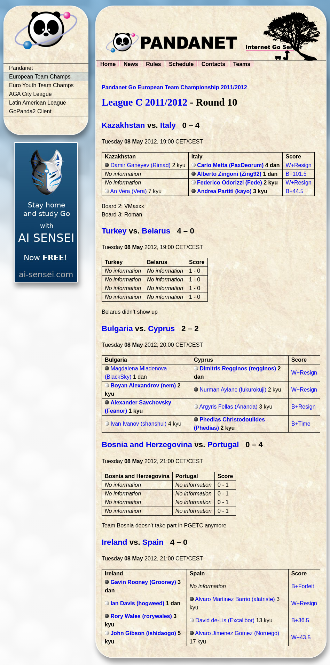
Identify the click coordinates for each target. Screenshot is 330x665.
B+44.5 (294, 191)
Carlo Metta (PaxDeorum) (230, 165)
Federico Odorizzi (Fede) (229, 183)
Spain (153, 542)
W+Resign (298, 165)
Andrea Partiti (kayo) (224, 191)
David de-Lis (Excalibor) (224, 620)
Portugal (223, 444)
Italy (168, 125)
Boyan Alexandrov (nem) (143, 385)
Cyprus (161, 328)
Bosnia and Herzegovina (147, 444)
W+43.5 (301, 637)
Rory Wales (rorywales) (141, 616)
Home (108, 64)
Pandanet (21, 68)
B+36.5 (300, 620)
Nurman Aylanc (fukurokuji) (232, 390)
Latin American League (37, 103)
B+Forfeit (302, 586)
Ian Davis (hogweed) (137, 603)
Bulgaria (117, 328)
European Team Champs (40, 77)
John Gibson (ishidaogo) (143, 633)
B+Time (301, 424)
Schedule (181, 64)
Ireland (114, 542)
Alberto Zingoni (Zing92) (229, 174)
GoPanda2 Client (30, 111)
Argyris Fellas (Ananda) (228, 407)
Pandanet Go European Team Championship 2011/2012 (174, 87)
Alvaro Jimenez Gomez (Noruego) (237, 633)
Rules (153, 64)
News (131, 64)
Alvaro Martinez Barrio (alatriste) (235, 599)
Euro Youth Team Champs (41, 85)
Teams (242, 64)
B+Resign (303, 407)
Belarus (156, 231)
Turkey (114, 231)
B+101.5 (295, 174)
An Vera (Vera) (128, 191)
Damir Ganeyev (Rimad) (140, 165)
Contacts (213, 64)
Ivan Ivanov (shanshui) (138, 424)
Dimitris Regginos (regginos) (237, 368)
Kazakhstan (123, 125)
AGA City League (30, 94)
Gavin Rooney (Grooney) (143, 582)
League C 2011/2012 (144, 102)
